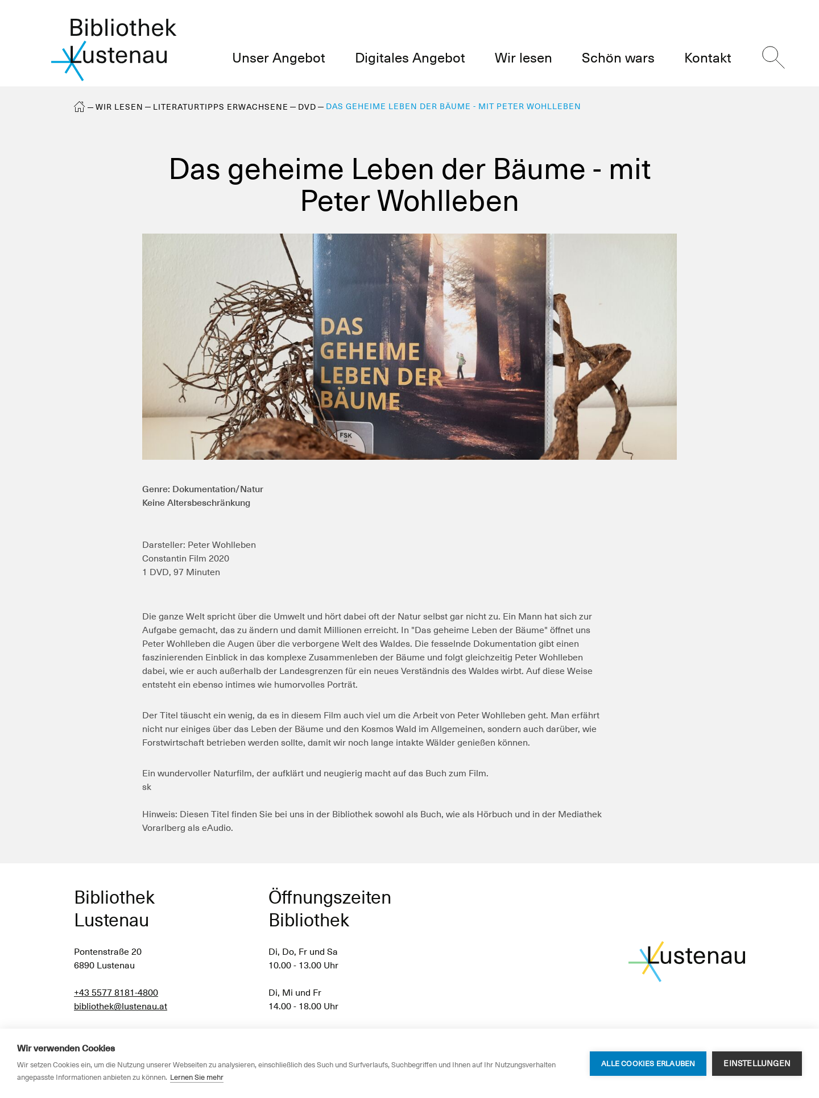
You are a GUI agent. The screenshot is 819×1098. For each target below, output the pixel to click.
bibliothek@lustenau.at (120, 1006)
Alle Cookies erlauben (648, 1063)
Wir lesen (119, 107)
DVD (307, 107)
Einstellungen (757, 1063)
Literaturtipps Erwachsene (220, 107)
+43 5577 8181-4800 (116, 992)
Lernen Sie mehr (197, 1077)
